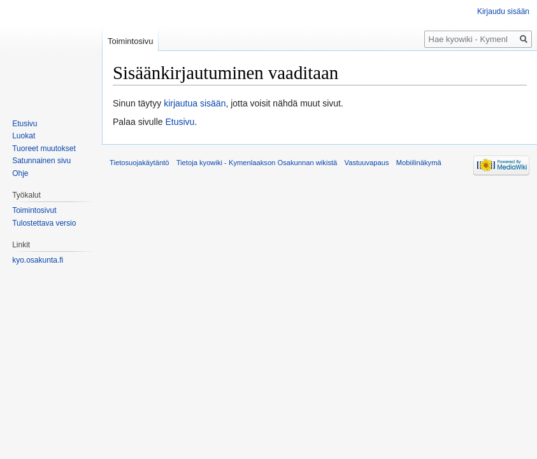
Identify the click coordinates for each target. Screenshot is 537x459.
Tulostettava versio (44, 223)
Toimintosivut (34, 210)
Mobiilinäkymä (418, 162)
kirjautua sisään (195, 103)
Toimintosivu (131, 41)
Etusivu (180, 122)
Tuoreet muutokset (44, 148)
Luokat (23, 135)
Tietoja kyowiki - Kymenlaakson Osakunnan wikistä (257, 162)
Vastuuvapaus (367, 162)
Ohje (20, 173)
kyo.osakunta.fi (37, 260)
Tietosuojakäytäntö (139, 162)
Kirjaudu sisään (503, 11)
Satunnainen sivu (41, 160)
